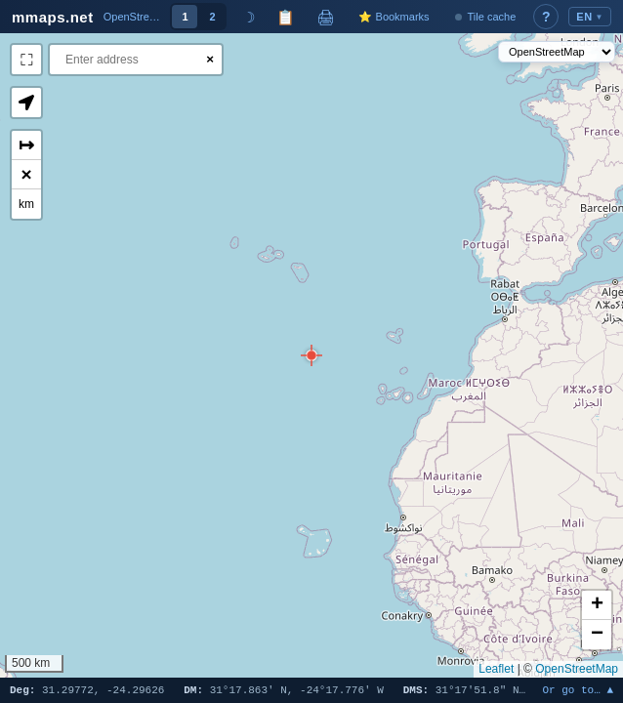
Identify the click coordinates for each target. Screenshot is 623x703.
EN (589, 16)
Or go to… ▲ (577, 690)
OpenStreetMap (576, 669)
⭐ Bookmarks (393, 16)
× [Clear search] (210, 59)
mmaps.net (53, 17)
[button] (311, 355)
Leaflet (496, 669)
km (26, 204)
